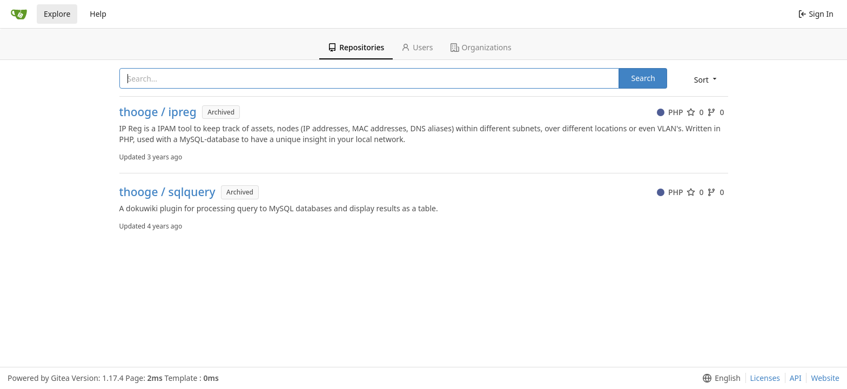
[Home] (19, 14)
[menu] (706, 79)
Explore (57, 14)
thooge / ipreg (158, 112)
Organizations (481, 47)
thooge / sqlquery (167, 192)
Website (825, 378)
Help (98, 14)
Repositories (356, 47)
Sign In (816, 14)
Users (417, 47)
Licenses (765, 378)
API (796, 378)
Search (643, 78)
